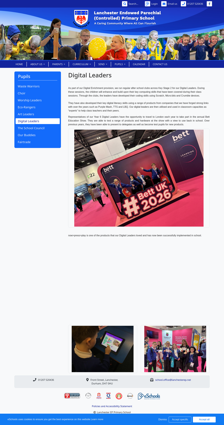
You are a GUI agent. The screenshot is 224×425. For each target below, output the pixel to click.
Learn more (97, 419)
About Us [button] (36, 64)
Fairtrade (24, 142)
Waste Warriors (29, 86)
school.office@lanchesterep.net (173, 380)
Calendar (139, 64)
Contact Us (160, 64)
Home (19, 64)
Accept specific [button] (180, 419)
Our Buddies (26, 135)
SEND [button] (101, 64)
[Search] (134, 3)
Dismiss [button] (162, 419)
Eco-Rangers (26, 107)
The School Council (31, 128)
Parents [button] (57, 64)
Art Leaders (26, 114)
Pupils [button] (119, 64)
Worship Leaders (30, 100)
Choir (21, 93)
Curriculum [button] (81, 64)
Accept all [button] (204, 419)
